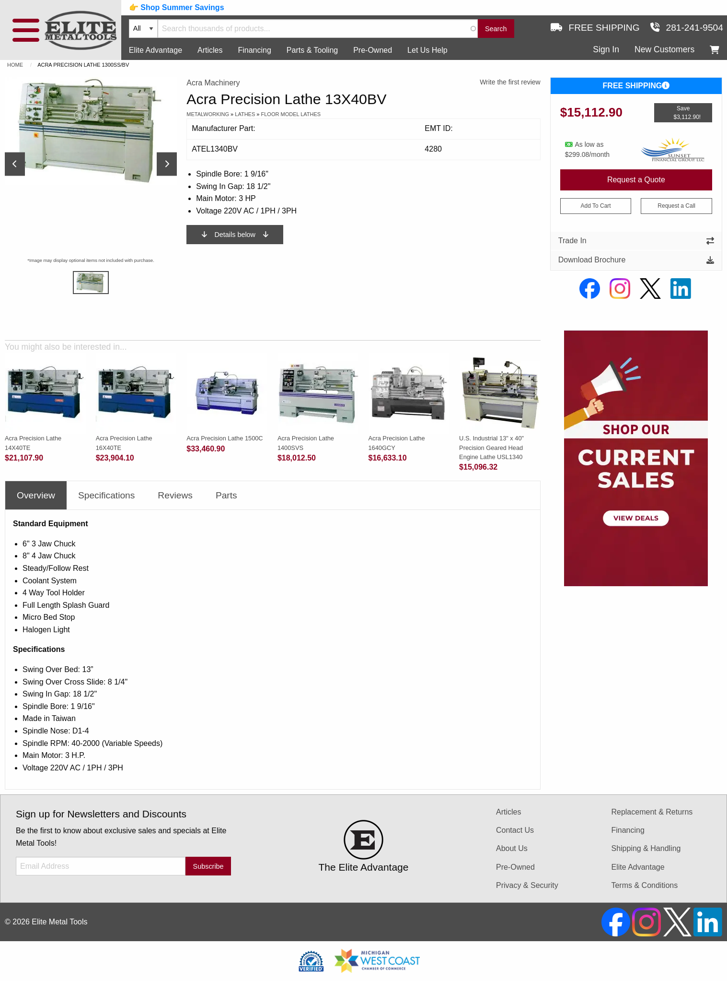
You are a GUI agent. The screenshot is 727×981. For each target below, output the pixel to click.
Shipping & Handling (646, 848)
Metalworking (207, 114)
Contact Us (515, 830)
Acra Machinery (213, 83)
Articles (209, 50)
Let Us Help (427, 50)
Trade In (636, 240)
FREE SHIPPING (636, 86)
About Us (512, 848)
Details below (235, 234)
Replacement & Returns (651, 812)
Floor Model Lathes (291, 114)
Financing (254, 50)
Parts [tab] (226, 495)
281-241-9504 (686, 28)
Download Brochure (636, 260)
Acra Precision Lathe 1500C (224, 438)
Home (15, 65)
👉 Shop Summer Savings (176, 7)
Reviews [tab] (175, 495)
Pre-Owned (372, 50)
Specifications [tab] (106, 495)
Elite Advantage (155, 50)
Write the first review (510, 82)
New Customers (664, 49)
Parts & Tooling (312, 50)
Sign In (606, 49)
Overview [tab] (36, 495)
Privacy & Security (527, 885)
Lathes (245, 114)
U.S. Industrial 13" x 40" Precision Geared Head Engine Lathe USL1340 (491, 447)
